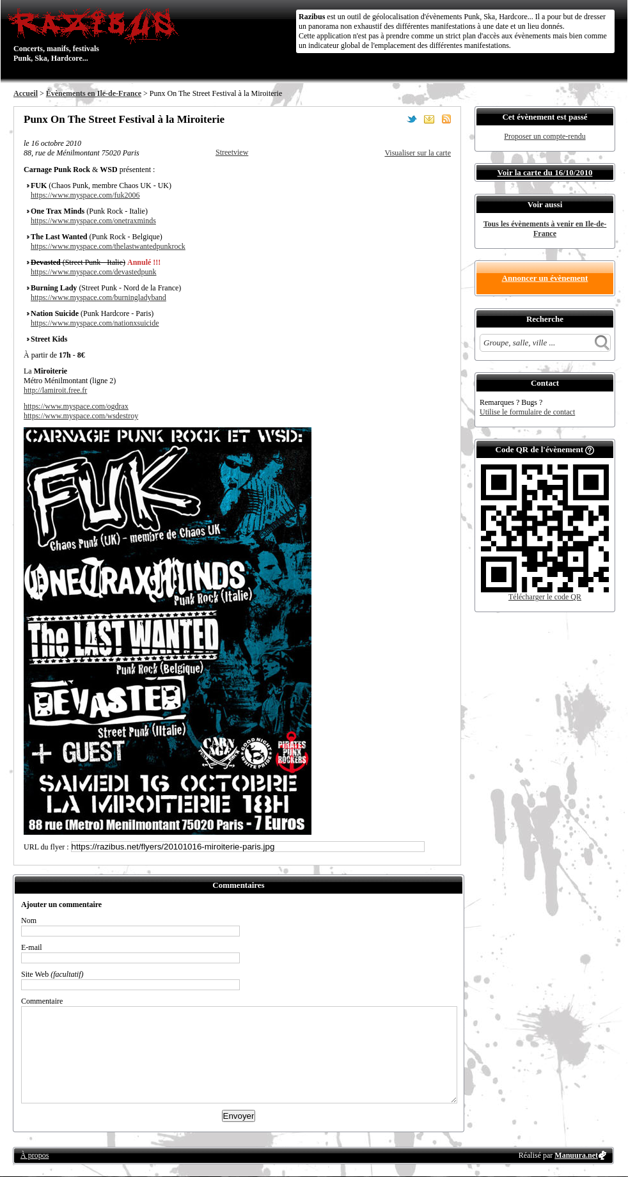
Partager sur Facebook (394, 119)
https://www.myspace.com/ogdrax (76, 406)
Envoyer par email (429, 119)
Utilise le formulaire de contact (527, 411)
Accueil (25, 93)
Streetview (232, 152)
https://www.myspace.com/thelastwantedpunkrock (108, 246)
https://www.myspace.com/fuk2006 (85, 195)
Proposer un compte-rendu (544, 136)
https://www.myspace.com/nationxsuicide (95, 323)
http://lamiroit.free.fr (55, 390)
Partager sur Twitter (412, 119)
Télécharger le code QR (544, 596)
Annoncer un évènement (545, 278)
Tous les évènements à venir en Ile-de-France (545, 228)
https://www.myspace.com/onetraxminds (93, 220)
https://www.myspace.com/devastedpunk (94, 271)
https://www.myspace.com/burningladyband (98, 297)
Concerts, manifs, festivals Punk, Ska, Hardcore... (96, 34)
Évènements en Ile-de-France (93, 93)
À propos (34, 1155)
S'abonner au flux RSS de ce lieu (446, 119)
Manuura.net (576, 1155)
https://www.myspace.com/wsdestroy (81, 415)
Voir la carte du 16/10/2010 (545, 172)
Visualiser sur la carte (417, 152)
